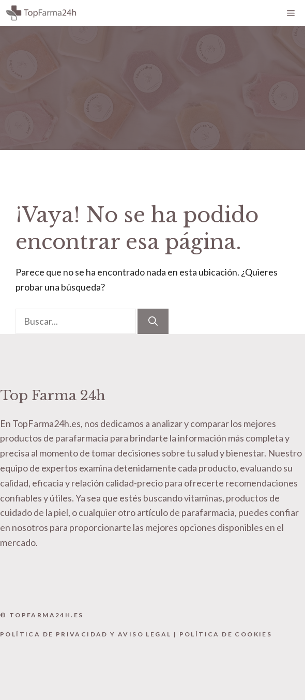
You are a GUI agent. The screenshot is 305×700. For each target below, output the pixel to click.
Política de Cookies (225, 634)
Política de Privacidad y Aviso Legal (85, 634)
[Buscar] (153, 321)
